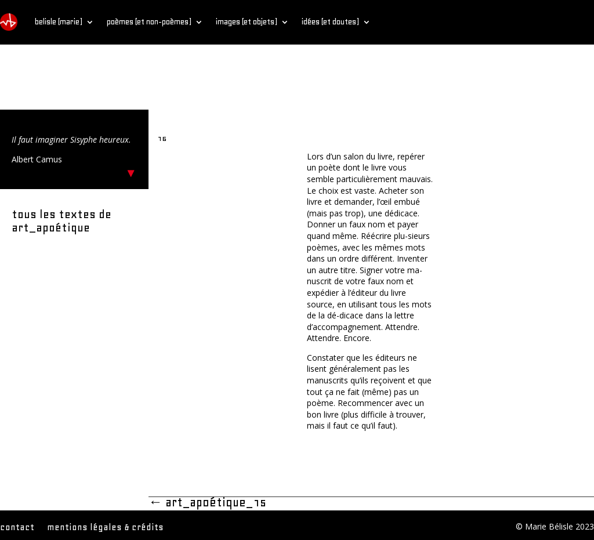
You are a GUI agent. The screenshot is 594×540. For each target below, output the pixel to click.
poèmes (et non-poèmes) (149, 22)
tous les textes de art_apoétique (61, 221)
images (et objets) (246, 22)
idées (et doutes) (330, 22)
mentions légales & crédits (105, 527)
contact (17, 527)
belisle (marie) (58, 22)
